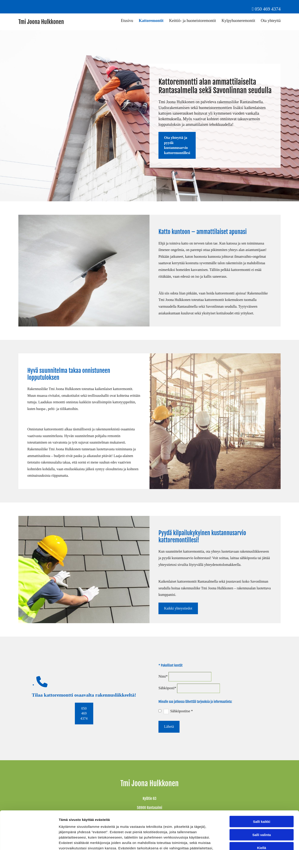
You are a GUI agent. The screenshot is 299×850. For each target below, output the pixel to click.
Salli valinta (261, 799)
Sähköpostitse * (181, 711)
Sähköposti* (167, 688)
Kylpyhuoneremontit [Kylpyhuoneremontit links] (238, 20)
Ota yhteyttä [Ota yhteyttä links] (271, 20)
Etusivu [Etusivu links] (127, 20)
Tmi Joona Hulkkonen (41, 21)
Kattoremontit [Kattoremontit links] (151, 20)
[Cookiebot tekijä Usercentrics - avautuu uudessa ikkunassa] (29, 841)
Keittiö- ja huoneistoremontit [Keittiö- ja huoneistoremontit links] (192, 20)
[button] (177, 145)
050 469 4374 (268, 9)
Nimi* (163, 676)
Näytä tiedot (239, 841)
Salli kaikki (261, 786)
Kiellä (261, 812)
